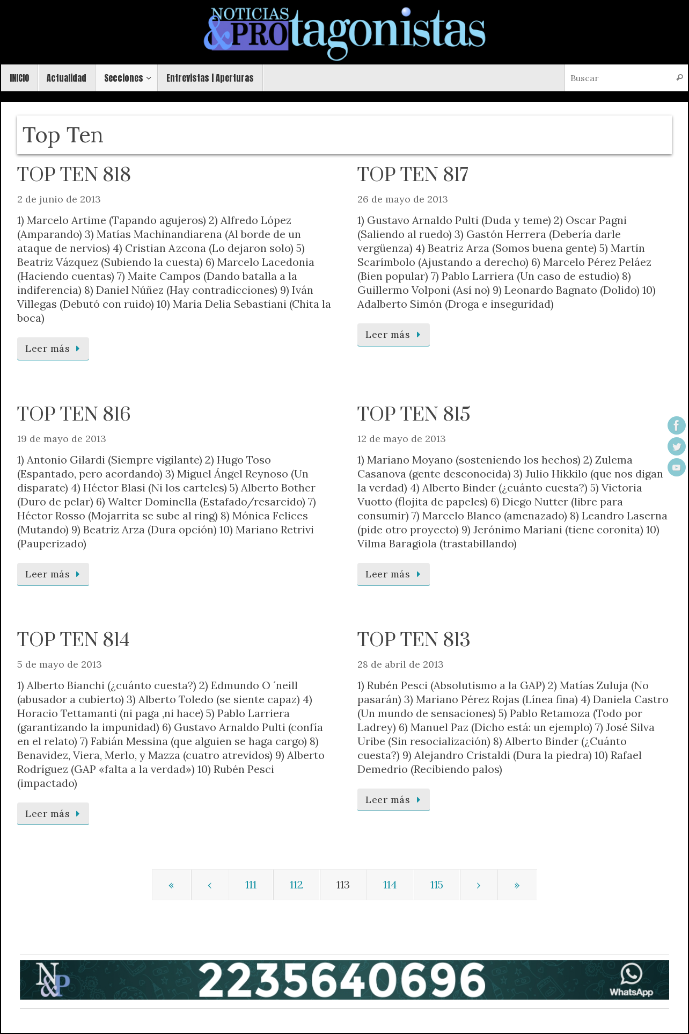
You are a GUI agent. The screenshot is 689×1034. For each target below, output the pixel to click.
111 (250, 884)
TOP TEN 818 (74, 175)
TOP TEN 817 (412, 175)
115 (436, 884)
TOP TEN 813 (414, 641)
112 (296, 884)
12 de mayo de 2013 (401, 438)
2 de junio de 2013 (59, 199)
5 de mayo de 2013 (59, 664)
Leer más (55, 348)
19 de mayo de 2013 (61, 438)
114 (390, 884)
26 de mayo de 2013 (402, 199)
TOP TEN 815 (414, 415)
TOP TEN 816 (74, 415)
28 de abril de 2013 (400, 664)
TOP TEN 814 (73, 641)
